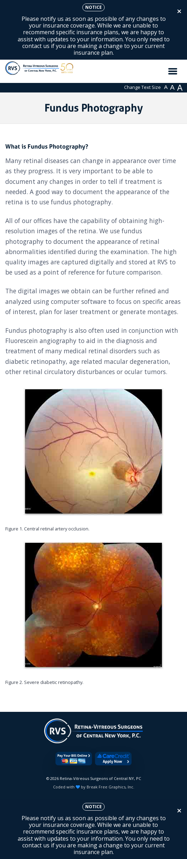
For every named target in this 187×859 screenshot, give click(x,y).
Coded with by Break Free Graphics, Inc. (93, 786)
